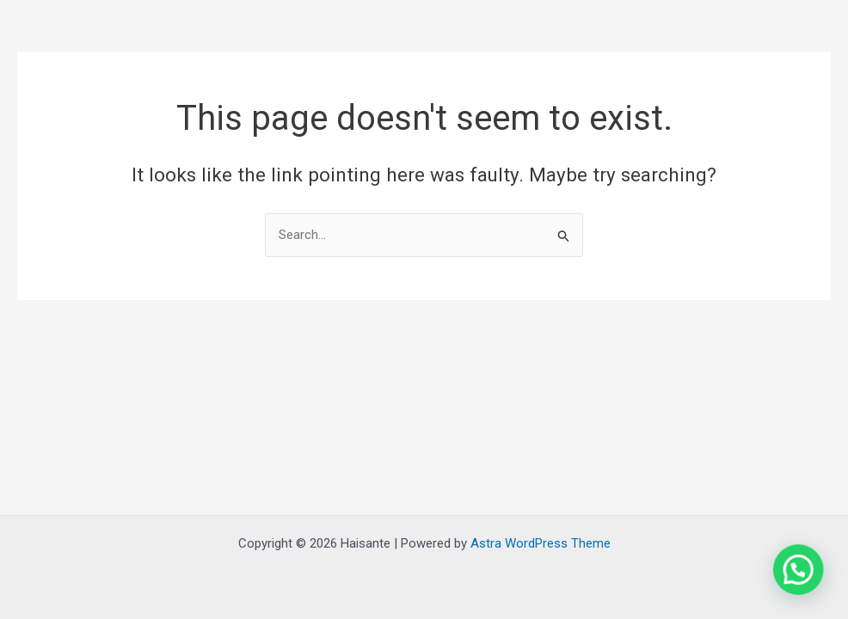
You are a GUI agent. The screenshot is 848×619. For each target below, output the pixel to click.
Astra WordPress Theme (540, 543)
